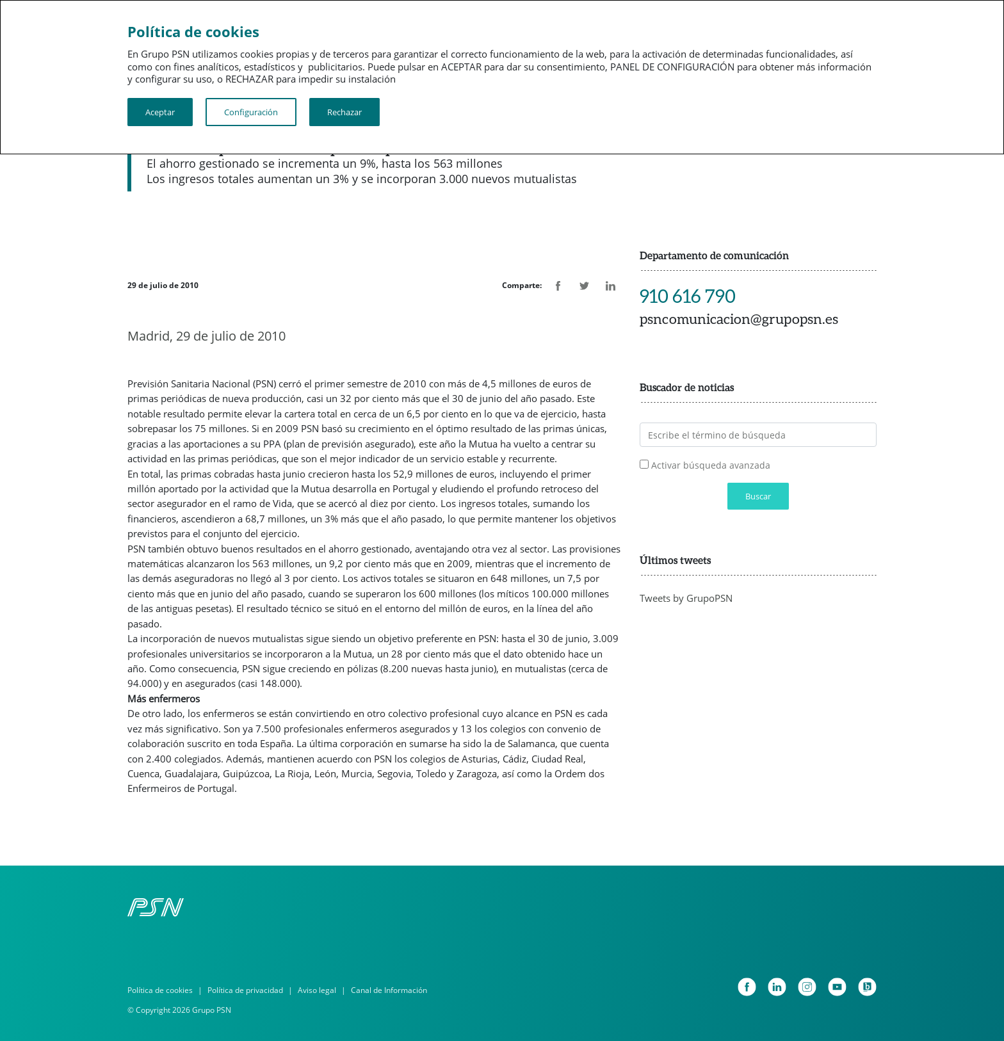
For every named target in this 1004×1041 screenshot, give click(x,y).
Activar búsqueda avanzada (710, 465)
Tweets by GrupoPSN (686, 598)
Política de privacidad (245, 990)
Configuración (251, 112)
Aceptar (160, 112)
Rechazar (344, 112)
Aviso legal (317, 990)
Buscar (758, 496)
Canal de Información (389, 990)
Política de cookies (160, 990)
